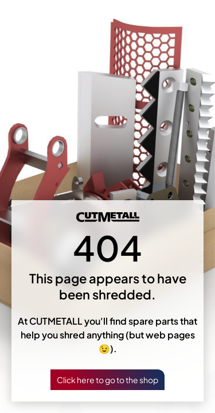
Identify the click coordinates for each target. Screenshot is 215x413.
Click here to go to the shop (107, 380)
